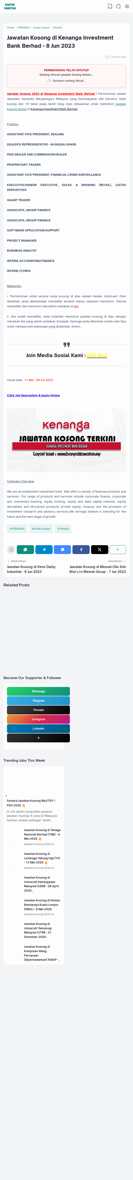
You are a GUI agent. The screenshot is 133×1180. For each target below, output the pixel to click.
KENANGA (19, 641)
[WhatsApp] (28, 665)
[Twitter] (100, 665)
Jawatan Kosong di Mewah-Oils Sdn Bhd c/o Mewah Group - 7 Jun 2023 (97, 690)
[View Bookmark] (108, 6)
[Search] (117, 6)
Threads (39, 847)
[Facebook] (82, 665)
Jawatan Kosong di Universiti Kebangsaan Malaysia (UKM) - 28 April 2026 (44, 1043)
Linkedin (39, 866)
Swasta (66, 641)
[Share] (117, 665)
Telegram (39, 838)
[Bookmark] (13, 666)
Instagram (39, 856)
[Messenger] (64, 665)
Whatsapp (39, 828)
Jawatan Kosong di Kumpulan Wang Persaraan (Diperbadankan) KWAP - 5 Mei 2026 (43, 1122)
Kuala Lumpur (44, 641)
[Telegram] (46, 665)
